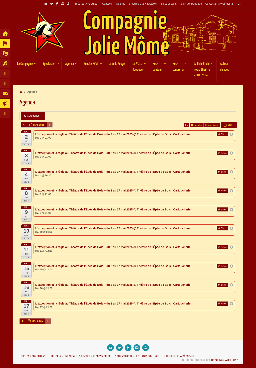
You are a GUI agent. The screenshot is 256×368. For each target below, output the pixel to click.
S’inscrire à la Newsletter (143, 3)
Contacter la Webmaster (219, 3)
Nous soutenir (169, 3)
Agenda (120, 3)
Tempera (216, 360)
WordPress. (232, 360)
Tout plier (197, 125)
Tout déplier (212, 125)
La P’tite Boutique (191, 3)
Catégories (33, 115)
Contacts (107, 3)
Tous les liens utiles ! (87, 3)
